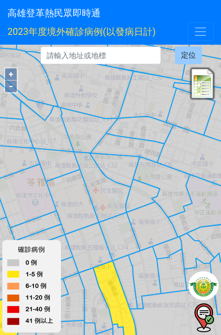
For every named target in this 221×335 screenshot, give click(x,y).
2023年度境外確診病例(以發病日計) (81, 31)
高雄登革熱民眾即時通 (53, 13)
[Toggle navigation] (201, 31)
